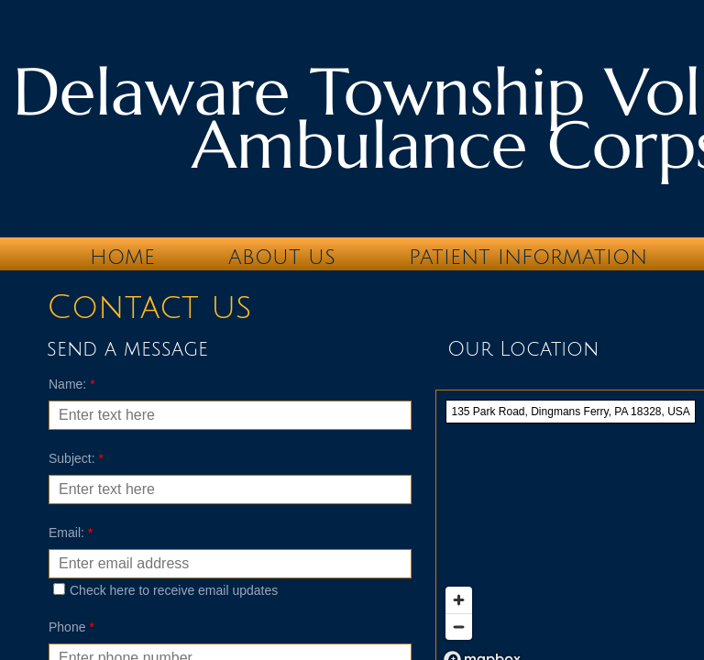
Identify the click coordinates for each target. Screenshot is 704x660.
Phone (71, 627)
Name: (72, 384)
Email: (71, 532)
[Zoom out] (459, 626)
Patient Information (528, 258)
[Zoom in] (459, 600)
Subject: (76, 458)
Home (122, 258)
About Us (282, 258)
